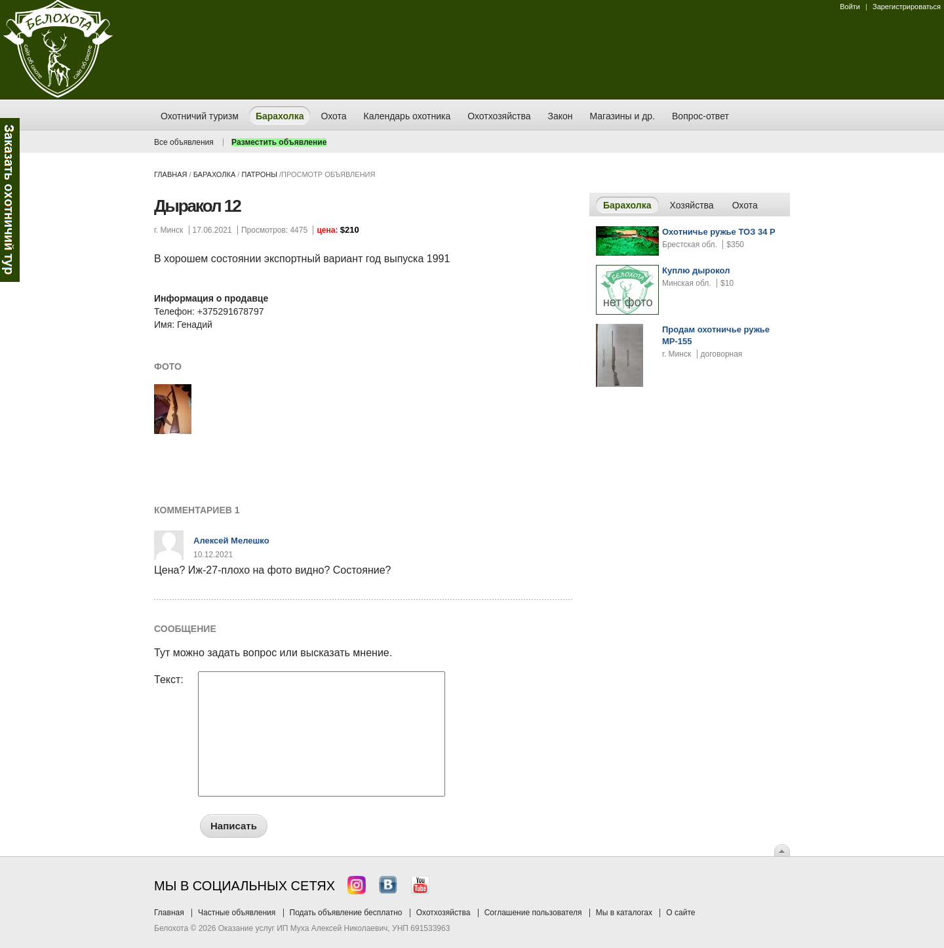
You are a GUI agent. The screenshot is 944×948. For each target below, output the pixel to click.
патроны (259, 174)
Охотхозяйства (443, 912)
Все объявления (184, 142)
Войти (850, 6)
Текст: (169, 680)
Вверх (782, 850)
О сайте (680, 912)
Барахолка (214, 174)
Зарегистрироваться (907, 6)
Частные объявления (236, 912)
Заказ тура (10, 200)
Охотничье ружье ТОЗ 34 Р (719, 232)
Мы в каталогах (624, 912)
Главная (170, 174)
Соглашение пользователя (533, 912)
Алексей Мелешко (231, 540)
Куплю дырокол (696, 270)
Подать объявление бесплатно (346, 912)
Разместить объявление (278, 142)
